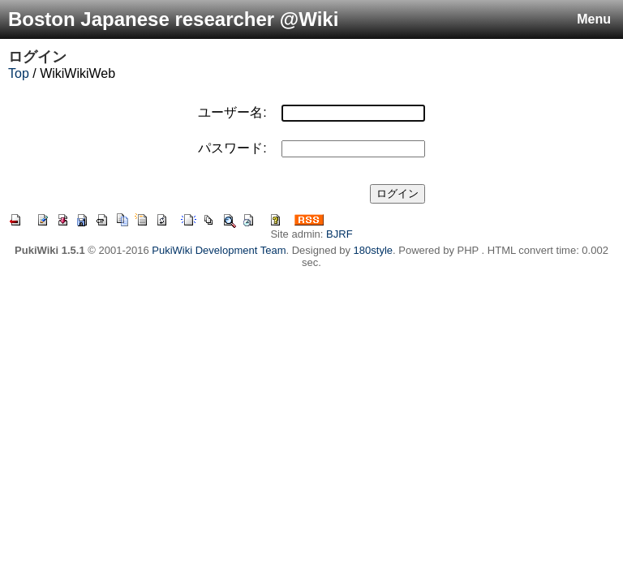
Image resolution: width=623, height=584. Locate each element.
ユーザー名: (232, 112)
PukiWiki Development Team (219, 250)
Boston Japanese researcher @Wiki (173, 19)
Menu (594, 19)
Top (18, 73)
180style (373, 250)
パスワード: (232, 148)
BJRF (339, 234)
